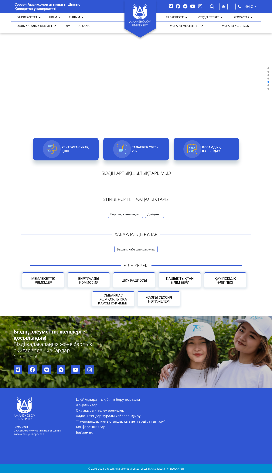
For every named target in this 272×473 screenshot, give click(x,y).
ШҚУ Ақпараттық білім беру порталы (108, 399)
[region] (136, 78)
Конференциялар (90, 426)
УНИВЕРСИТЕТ (29, 17)
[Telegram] (185, 6)
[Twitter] (171, 6)
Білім (55, 17)
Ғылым (76, 17)
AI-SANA (84, 26)
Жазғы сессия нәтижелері (159, 299)
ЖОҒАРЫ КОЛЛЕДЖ (235, 26)
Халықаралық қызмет (36, 26)
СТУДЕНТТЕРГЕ (210, 17)
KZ (250, 7)
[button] (268, 68)
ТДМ (67, 26)
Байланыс (84, 432)
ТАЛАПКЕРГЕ (176, 17)
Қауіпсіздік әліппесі (225, 280)
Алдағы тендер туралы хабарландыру (108, 416)
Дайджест (154, 214)
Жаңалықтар (86, 405)
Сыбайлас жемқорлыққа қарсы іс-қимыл (113, 299)
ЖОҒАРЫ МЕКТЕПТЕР (186, 26)
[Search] (212, 6)
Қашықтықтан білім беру (179, 280)
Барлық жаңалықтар (125, 214)
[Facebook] (178, 6)
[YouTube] (192, 6)
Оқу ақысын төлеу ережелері (100, 410)
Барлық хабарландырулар (136, 249)
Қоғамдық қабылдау (211, 149)
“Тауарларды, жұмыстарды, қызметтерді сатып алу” (120, 421)
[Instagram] (200, 6)
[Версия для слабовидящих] (223, 6)
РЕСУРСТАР (243, 17)
